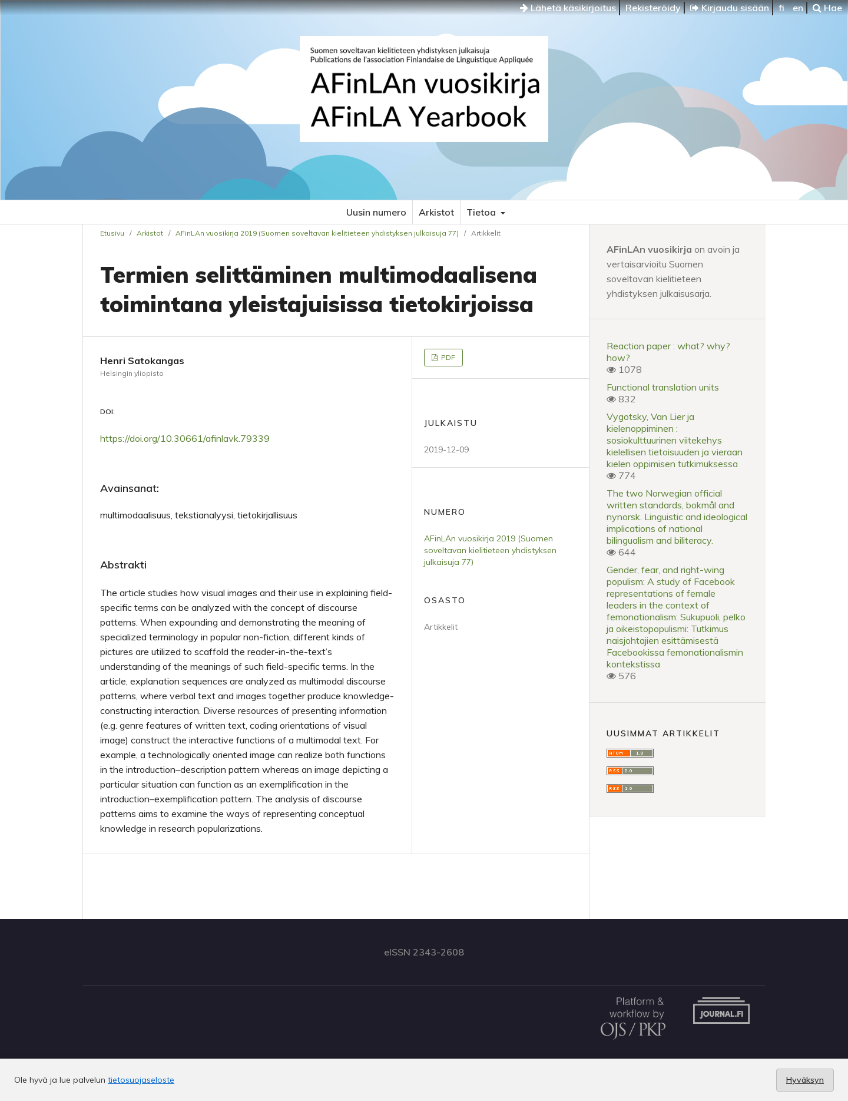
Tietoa (482, 212)
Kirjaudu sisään (729, 8)
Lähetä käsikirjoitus (568, 8)
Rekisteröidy (653, 8)
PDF (447, 357)
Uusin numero (376, 212)
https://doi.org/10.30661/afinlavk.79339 (185, 438)
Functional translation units (663, 387)
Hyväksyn (805, 1079)
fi (781, 8)
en (798, 8)
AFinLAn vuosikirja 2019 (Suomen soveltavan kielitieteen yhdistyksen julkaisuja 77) (317, 233)
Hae (827, 8)
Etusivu (112, 233)
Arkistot (436, 212)
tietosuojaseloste (141, 1079)
